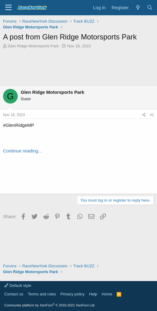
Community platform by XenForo (49, 305)
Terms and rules (42, 294)
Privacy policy (72, 294)
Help (93, 294)
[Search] (150, 7)
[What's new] (138, 7)
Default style (17, 285)
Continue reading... (22, 150)
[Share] (144, 115)
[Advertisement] (78, 67)
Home (107, 294)
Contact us (13, 294)
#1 (152, 115)
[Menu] (8, 7)
